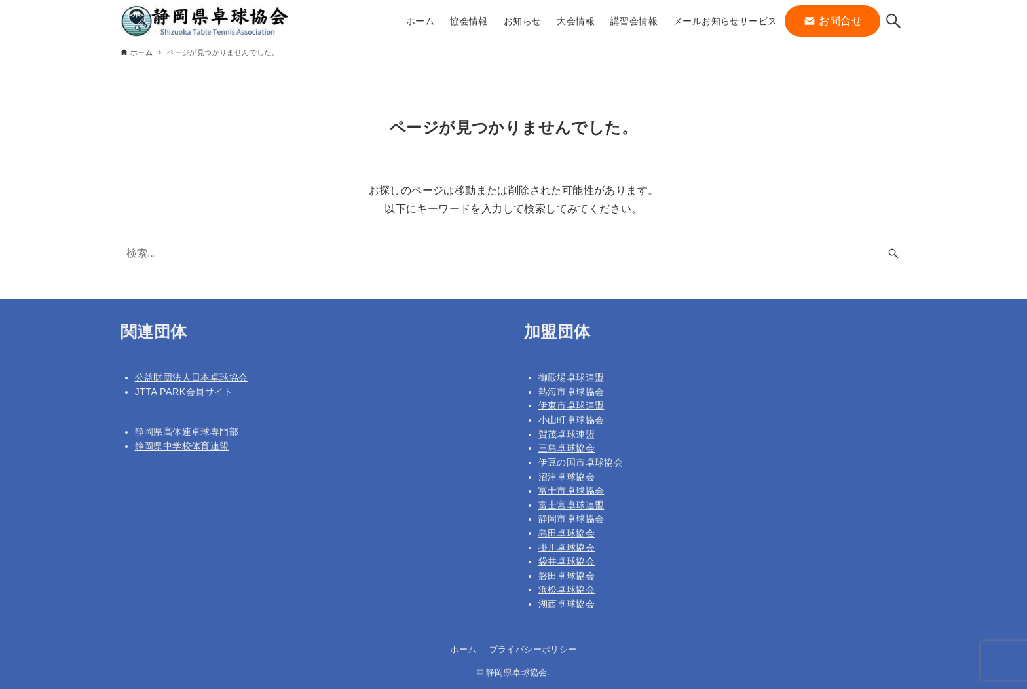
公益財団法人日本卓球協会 (191, 377)
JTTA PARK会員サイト (184, 391)
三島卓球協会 (566, 448)
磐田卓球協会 (566, 575)
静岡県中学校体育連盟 (182, 446)
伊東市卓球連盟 (571, 405)
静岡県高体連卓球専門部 (186, 431)
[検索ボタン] (893, 21)
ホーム (463, 649)
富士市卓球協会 (571, 490)
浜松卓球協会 (566, 589)
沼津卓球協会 (566, 477)
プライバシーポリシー (533, 649)
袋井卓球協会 (566, 561)
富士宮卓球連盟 (571, 505)
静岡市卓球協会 (571, 518)
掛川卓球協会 (566, 547)
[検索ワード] (513, 253)
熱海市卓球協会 (571, 391)
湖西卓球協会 (566, 604)
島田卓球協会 (566, 533)
